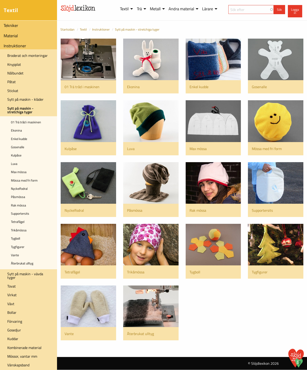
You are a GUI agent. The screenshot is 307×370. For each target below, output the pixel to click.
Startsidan (67, 29)
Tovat (11, 286)
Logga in (295, 11)
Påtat (11, 82)
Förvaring (14, 321)
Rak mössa (18, 205)
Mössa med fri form (24, 180)
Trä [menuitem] (139, 9)
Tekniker (11, 25)
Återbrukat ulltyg (22, 263)
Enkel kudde (19, 138)
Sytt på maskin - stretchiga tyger (20, 110)
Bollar (11, 312)
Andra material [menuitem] (181, 9)
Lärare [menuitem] (207, 9)
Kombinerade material (24, 347)
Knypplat (14, 64)
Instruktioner (15, 46)
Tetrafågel (17, 221)
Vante (15, 255)
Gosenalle (17, 147)
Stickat (12, 90)
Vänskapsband (18, 365)
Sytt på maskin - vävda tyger (25, 275)
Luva (14, 163)
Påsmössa (18, 196)
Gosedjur (14, 330)
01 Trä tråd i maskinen (26, 122)
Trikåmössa (18, 230)
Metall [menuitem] (155, 9)
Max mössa (18, 171)
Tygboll (15, 238)
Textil (83, 29)
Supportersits (20, 213)
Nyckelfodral (19, 188)
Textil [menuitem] (124, 9)
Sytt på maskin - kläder (25, 99)
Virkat (12, 295)
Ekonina (16, 130)
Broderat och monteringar (27, 55)
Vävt (10, 304)
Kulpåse (16, 155)
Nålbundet (15, 73)
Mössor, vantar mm (22, 356)
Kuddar (12, 338)
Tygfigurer (17, 246)
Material (11, 36)
